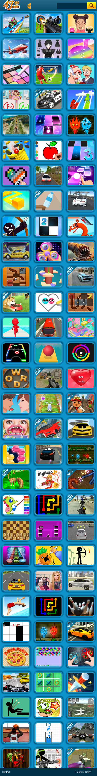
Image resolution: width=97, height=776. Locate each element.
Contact (6, 772)
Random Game (83, 772)
